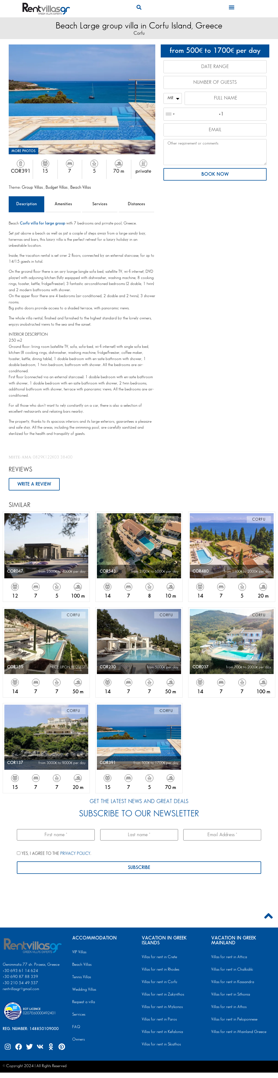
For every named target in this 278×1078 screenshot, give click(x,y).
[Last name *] (139, 834)
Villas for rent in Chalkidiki (232, 969)
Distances (136, 204)
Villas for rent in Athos (229, 1007)
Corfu (139, 33)
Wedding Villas (84, 990)
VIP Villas (79, 952)
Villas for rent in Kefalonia (162, 1032)
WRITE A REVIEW (34, 484)
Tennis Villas (81, 977)
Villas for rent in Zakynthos (163, 994)
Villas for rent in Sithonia (230, 994)
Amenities (63, 204)
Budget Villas (57, 187)
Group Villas (33, 187)
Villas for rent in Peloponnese (234, 1019)
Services (99, 204)
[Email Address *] (222, 834)
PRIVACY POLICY (75, 854)
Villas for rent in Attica (229, 957)
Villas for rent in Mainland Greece (238, 1032)
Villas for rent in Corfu (159, 982)
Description (26, 204)
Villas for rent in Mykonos (162, 1007)
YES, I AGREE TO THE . (54, 853)
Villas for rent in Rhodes (160, 969)
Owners (78, 1039)
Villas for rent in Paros (159, 1019)
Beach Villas (80, 187)
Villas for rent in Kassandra (232, 982)
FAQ (76, 1027)
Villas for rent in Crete (159, 957)
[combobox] (170, 114)
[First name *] (56, 834)
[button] (138, 7)
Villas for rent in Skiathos (161, 1044)
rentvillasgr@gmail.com (21, 989)
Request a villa (83, 1002)
